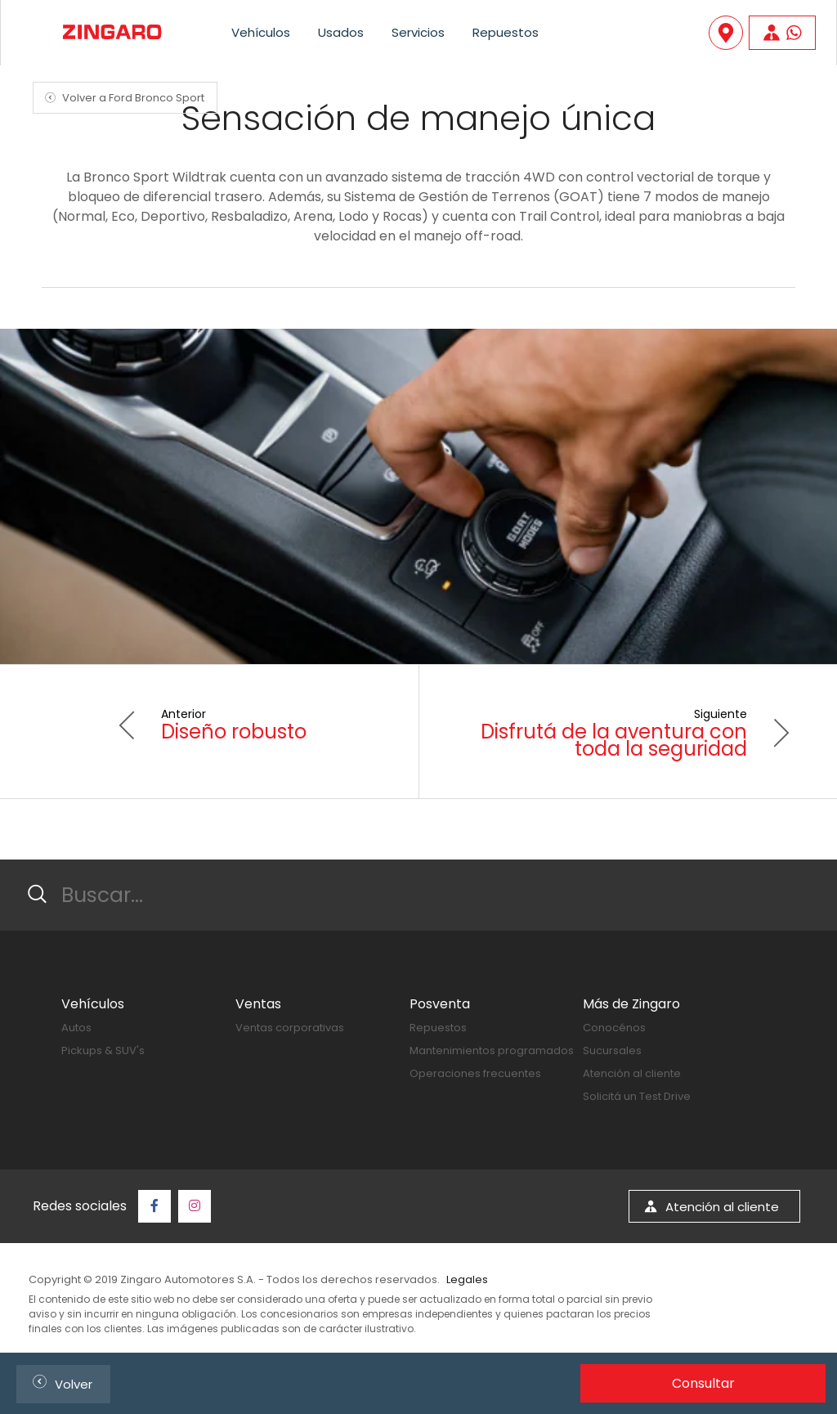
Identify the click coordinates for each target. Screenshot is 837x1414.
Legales (467, 1279)
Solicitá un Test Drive (637, 1096)
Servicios (418, 32)
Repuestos (505, 32)
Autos (76, 1027)
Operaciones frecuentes (475, 1073)
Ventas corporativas (289, 1027)
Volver (59, 1381)
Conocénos (614, 1027)
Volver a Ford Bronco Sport (122, 98)
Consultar (703, 1383)
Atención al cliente (632, 1073)
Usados (341, 32)
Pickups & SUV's (103, 1050)
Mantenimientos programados (492, 1050)
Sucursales (612, 1050)
